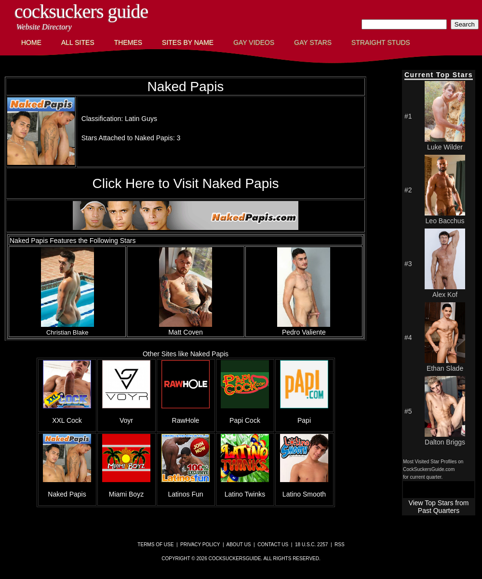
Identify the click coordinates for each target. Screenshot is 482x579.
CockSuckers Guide (81, 11)
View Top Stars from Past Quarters (439, 506)
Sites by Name (188, 42)
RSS (340, 544)
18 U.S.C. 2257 (311, 544)
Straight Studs (380, 42)
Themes (128, 42)
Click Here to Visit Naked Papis (186, 183)
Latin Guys (141, 118)
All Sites (77, 42)
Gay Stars (313, 42)
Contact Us (272, 544)
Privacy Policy (200, 544)
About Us (239, 544)
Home (31, 42)
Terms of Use (155, 544)
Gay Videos (253, 42)
